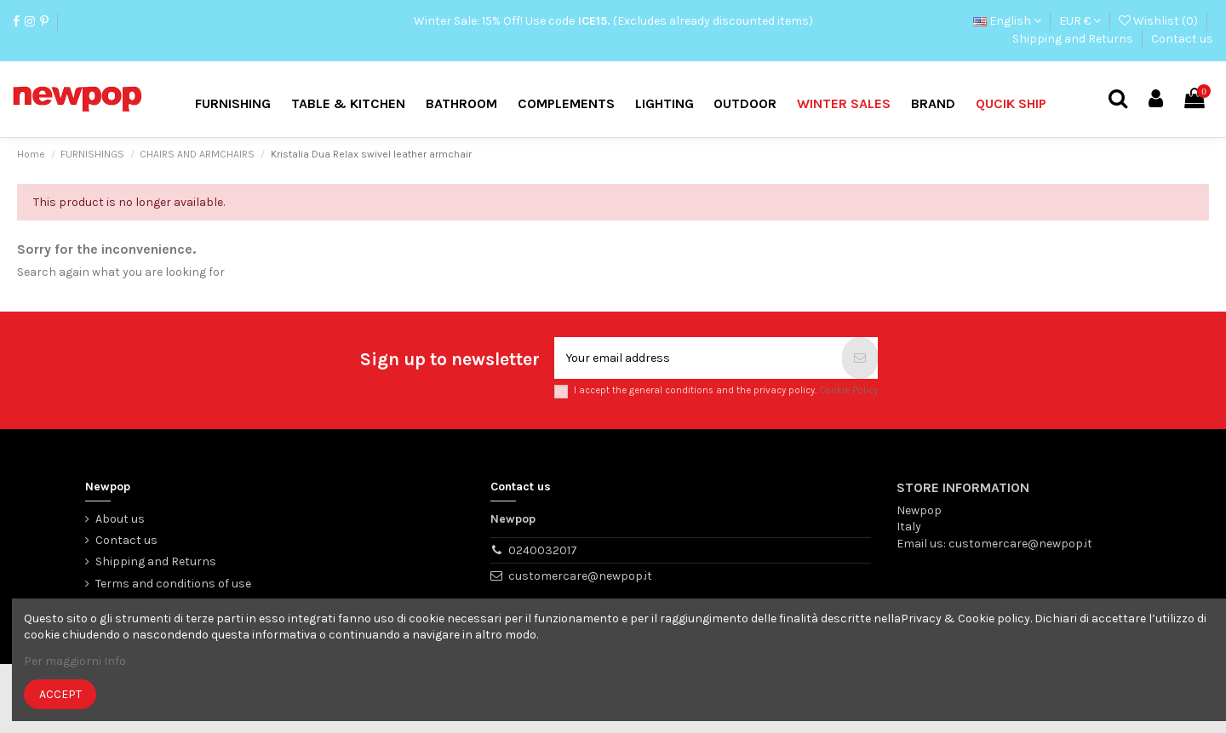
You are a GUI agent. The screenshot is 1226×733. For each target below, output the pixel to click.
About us (120, 519)
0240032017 (542, 550)
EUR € (1080, 21)
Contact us (44, 38)
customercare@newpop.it (580, 576)
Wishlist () (1159, 21)
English (1007, 21)
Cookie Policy (848, 390)
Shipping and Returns (1074, 38)
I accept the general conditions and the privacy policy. (726, 390)
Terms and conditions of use (173, 583)
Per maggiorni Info (75, 661)
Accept (60, 694)
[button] (933, 104)
